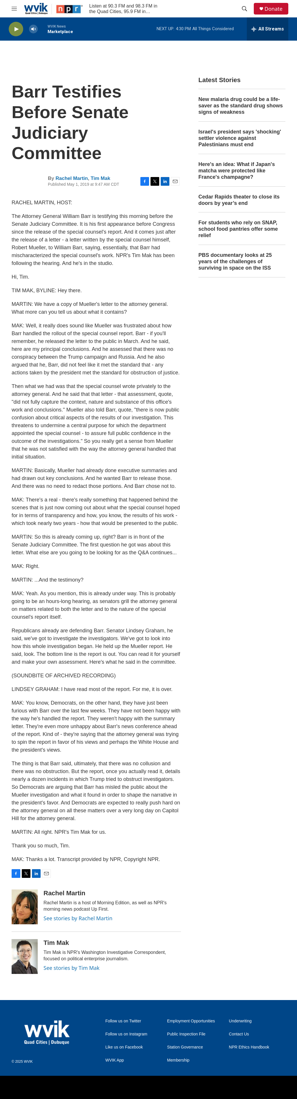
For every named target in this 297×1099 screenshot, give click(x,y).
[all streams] (267, 29)
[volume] (33, 29)
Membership (178, 1060)
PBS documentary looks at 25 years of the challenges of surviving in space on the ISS (235, 261)
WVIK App (114, 1060)
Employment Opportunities (191, 1021)
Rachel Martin (71, 178)
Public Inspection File (186, 1034)
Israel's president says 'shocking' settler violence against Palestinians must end (239, 138)
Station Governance (185, 1047)
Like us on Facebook (124, 1047)
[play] (16, 29)
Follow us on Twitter (123, 1021)
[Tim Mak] (25, 956)
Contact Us (239, 1034)
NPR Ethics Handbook (249, 1047)
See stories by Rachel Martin (78, 918)
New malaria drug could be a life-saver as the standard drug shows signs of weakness (240, 105)
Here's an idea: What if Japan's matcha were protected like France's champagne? (236, 170)
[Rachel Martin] (25, 906)
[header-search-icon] (244, 8)
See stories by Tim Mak (71, 967)
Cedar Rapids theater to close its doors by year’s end (239, 200)
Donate (273, 9)
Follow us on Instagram (126, 1034)
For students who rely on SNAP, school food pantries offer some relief (238, 229)
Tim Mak (100, 178)
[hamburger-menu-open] (14, 9)
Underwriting (240, 1021)
